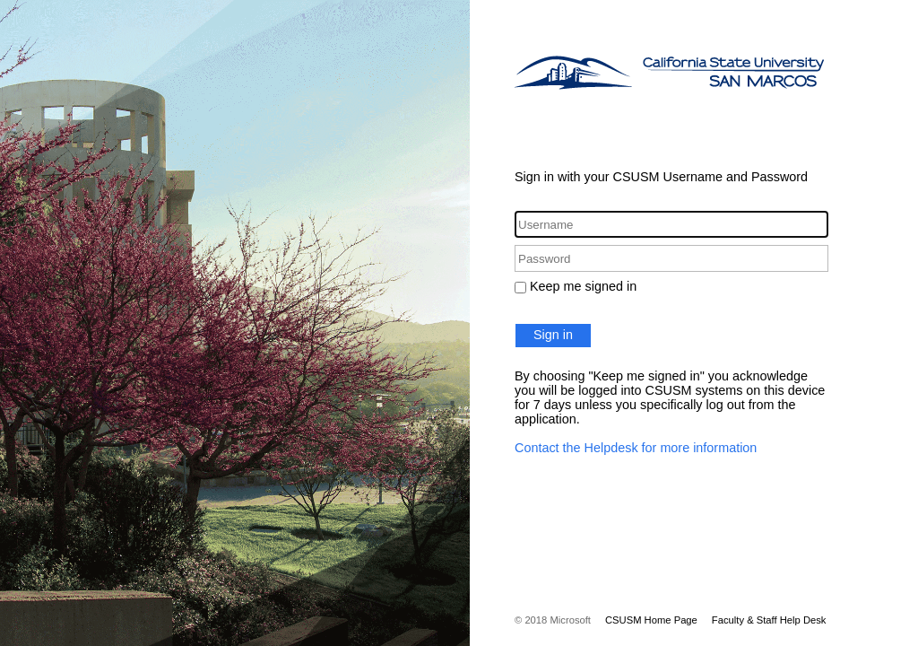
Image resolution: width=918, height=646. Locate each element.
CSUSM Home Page (651, 620)
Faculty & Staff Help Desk (769, 620)
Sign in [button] (553, 334)
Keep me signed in (583, 286)
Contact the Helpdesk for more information (636, 448)
